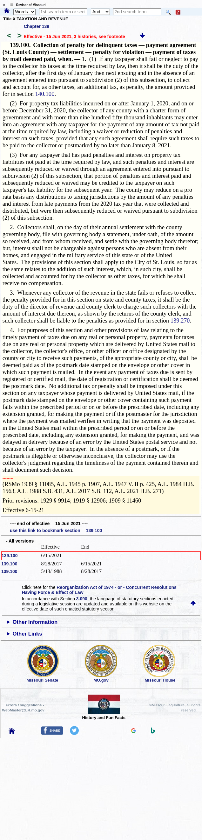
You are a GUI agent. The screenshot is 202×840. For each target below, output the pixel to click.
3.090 (81, 598)
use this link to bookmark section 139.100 (56, 530)
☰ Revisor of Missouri (26, 5)
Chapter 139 (36, 26)
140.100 (45, 93)
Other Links (27, 634)
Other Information (34, 622)
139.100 (10, 555)
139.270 (180, 320)
